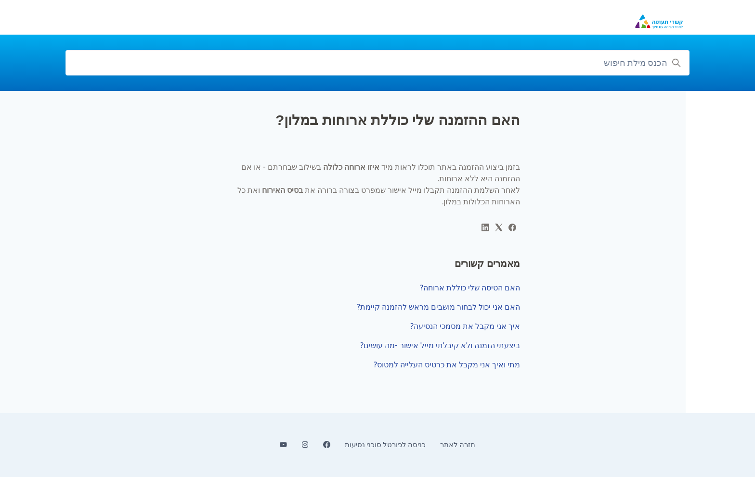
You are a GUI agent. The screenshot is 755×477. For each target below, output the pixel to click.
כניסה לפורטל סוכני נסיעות (385, 444)
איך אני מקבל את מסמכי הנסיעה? (465, 326)
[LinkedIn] (485, 228)
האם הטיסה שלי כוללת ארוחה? (470, 287)
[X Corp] (499, 228)
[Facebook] (512, 228)
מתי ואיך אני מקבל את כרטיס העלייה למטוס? (447, 364)
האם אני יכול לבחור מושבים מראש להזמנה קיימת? (438, 306)
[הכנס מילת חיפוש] (377, 62)
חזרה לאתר (457, 444)
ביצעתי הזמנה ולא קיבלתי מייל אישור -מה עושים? (440, 345)
